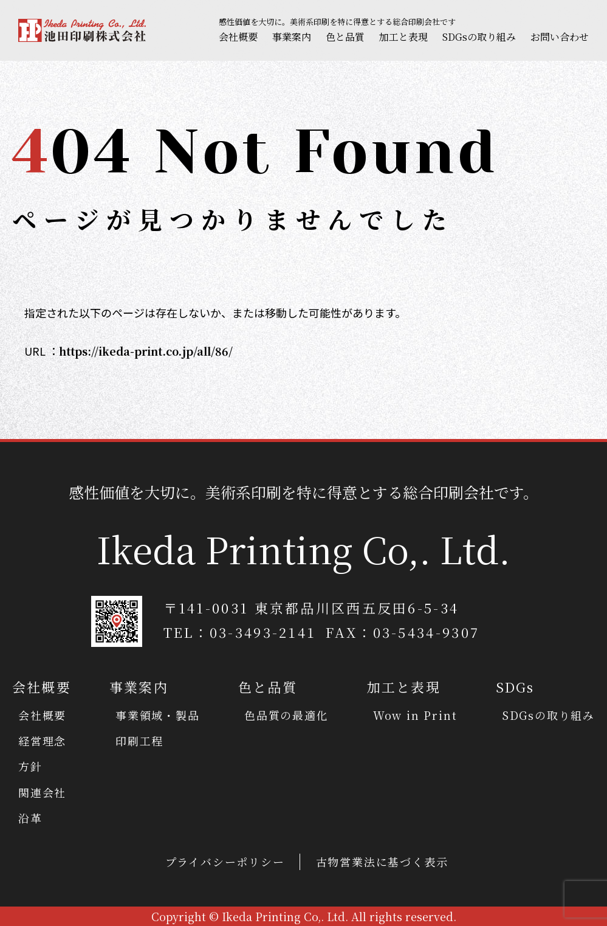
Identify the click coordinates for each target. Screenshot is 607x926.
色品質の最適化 (286, 715)
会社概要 (238, 37)
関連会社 (42, 792)
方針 (30, 766)
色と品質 (345, 37)
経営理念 (42, 740)
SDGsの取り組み (479, 37)
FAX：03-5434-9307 (402, 632)
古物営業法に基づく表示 (382, 861)
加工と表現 (403, 37)
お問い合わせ (559, 37)
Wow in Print (415, 715)
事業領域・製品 (157, 715)
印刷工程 (139, 740)
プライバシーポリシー (225, 861)
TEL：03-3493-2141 (240, 632)
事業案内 (291, 37)
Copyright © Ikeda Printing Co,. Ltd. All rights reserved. (303, 916)
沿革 (30, 818)
